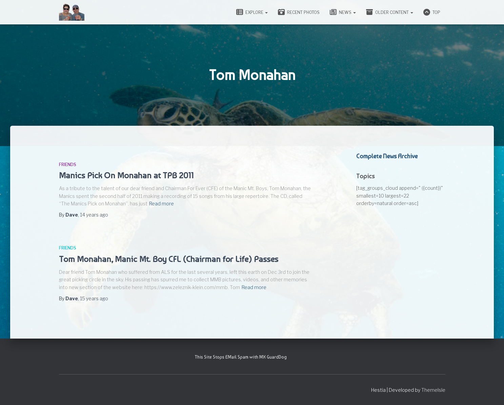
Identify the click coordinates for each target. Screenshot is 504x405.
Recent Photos (299, 12)
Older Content (389, 12)
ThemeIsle (433, 390)
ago (94, 215)
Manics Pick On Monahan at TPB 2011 (126, 175)
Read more (161, 203)
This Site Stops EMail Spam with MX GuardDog (241, 357)
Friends (67, 164)
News (343, 12)
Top (431, 12)
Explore (252, 12)
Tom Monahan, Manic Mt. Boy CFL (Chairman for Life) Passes (168, 259)
